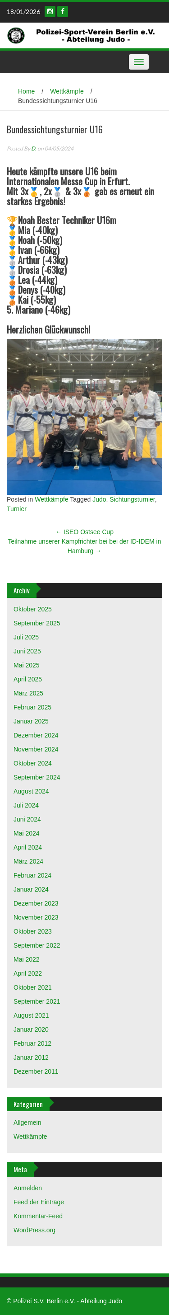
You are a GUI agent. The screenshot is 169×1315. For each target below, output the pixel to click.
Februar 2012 (32, 1043)
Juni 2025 (27, 651)
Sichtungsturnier (132, 499)
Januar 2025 (31, 721)
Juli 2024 (26, 805)
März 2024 (28, 861)
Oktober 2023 (33, 931)
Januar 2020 (31, 1029)
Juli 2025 (26, 637)
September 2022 (37, 945)
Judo (99, 499)
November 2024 (36, 749)
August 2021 (31, 1015)
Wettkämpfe (66, 91)
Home (26, 91)
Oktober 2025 (33, 609)
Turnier (17, 508)
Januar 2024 (31, 889)
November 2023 (36, 917)
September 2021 (37, 1001)
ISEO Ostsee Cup (84, 531)
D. (34, 148)
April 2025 (28, 679)
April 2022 (28, 973)
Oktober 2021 (33, 987)
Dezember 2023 (36, 903)
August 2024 (31, 791)
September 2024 (37, 777)
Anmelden (28, 1188)
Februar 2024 (32, 875)
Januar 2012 (31, 1057)
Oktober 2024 (33, 763)
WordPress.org (34, 1230)
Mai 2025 (27, 665)
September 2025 (37, 623)
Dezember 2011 (36, 1071)
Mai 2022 (27, 959)
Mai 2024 (27, 833)
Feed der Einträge (39, 1202)
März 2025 (28, 693)
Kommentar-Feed (38, 1216)
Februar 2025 (32, 707)
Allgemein (27, 1122)
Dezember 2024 (36, 735)
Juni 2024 (27, 819)
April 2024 (28, 847)
